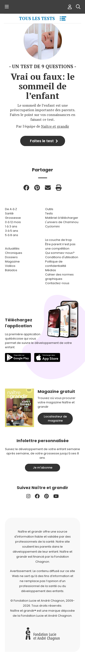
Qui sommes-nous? (60, 253)
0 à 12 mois (13, 222)
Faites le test (42, 141)
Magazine (12, 261)
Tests (49, 213)
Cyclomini (52, 226)
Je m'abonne (42, 467)
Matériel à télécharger (61, 218)
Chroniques (13, 253)
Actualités (12, 248)
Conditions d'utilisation (61, 257)
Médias (50, 270)
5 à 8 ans (11, 235)
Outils (49, 209)
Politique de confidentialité (55, 263)
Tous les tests (37, 18)
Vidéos (10, 266)
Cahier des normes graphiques (59, 276)
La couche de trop (58, 240)
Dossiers (11, 257)
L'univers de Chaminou (61, 222)
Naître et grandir (55, 126)
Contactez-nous (57, 283)
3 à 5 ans (11, 231)
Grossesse (13, 218)
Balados (11, 270)
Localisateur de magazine (55, 418)
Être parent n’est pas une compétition (60, 246)
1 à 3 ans (11, 226)
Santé (9, 213)
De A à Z (11, 209)
